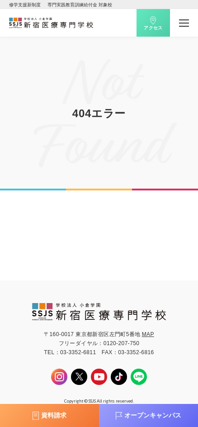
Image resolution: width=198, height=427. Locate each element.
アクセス (153, 27)
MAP (148, 334)
